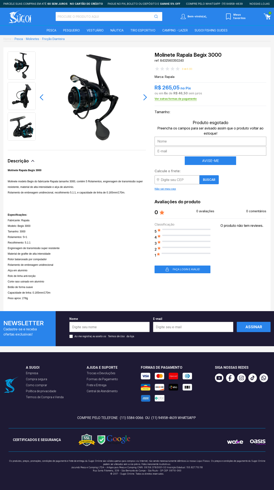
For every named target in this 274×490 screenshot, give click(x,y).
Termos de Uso (116, 336)
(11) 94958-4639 (232, 3)
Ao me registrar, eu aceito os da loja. (102, 336)
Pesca (51, 30)
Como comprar (36, 385)
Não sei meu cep (165, 188)
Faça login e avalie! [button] (182, 269)
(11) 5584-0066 (131, 418)
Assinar (254, 327)
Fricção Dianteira (53, 39)
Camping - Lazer (175, 30)
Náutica (117, 30)
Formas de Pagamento (102, 379)
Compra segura (36, 379)
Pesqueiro (71, 30)
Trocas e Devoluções (101, 373)
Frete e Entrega (96, 385)
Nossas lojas (260, 3)
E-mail (193, 324)
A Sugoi (32, 367)
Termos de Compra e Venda (45, 397)
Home (7, 39)
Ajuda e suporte (102, 367)
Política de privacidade (41, 391)
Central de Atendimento (102, 391)
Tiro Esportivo (142, 30)
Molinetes (32, 39)
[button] (41, 97)
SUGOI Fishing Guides (211, 30)
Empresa (32, 373)
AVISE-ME (210, 161)
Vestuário (95, 30)
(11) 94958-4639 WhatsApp (173, 418)
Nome (109, 324)
